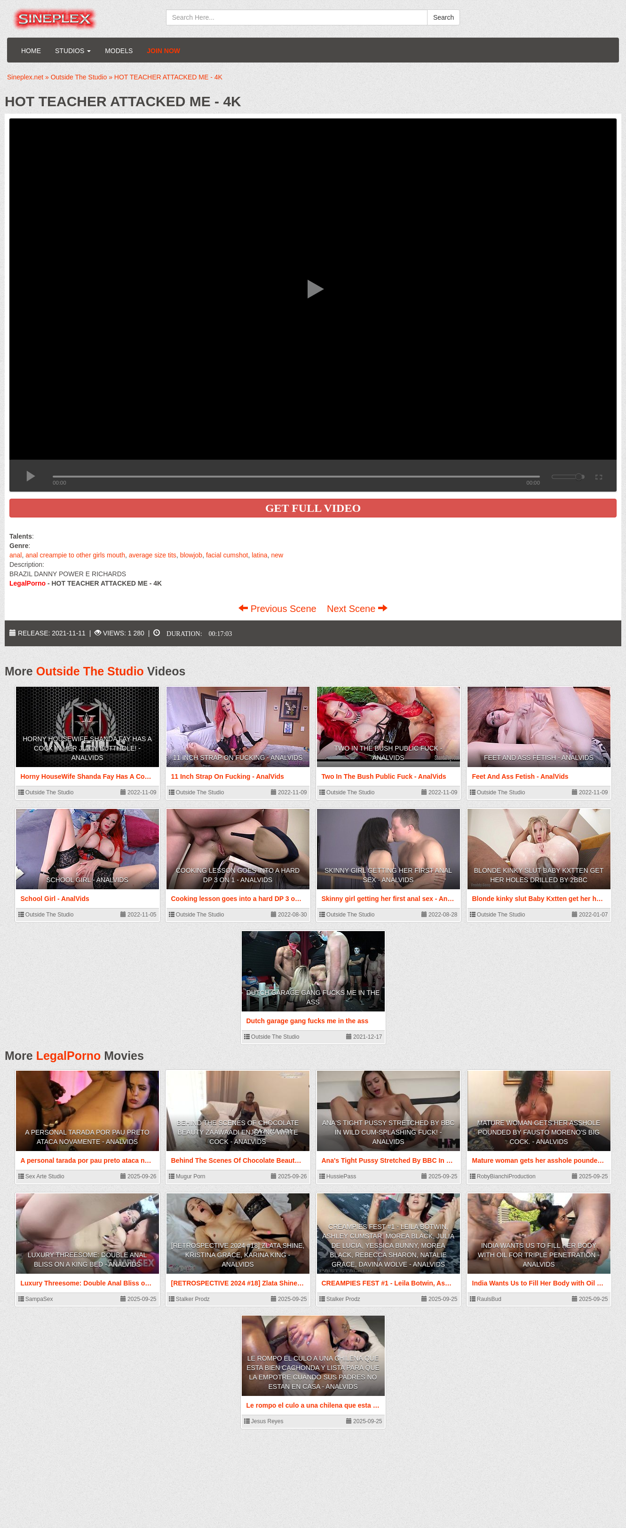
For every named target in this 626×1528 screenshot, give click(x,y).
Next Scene (357, 608)
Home (31, 51)
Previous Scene (278, 608)
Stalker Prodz (189, 1299)
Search (443, 17)
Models (119, 51)
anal (15, 555)
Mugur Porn (187, 1176)
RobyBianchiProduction (503, 1176)
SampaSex (35, 1299)
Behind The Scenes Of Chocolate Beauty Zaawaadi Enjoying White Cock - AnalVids (238, 1132)
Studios (73, 51)
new (277, 555)
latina (259, 555)
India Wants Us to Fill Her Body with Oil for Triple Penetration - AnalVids (539, 1255)
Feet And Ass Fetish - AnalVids (539, 757)
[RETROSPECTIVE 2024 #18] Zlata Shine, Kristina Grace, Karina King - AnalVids (237, 1255)
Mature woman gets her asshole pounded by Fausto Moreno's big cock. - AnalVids (539, 1132)
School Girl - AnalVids (87, 880)
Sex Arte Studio (41, 1176)
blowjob (191, 555)
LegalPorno (68, 1055)
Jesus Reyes (264, 1421)
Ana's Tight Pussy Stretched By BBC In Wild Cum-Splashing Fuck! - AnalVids (388, 1132)
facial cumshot (227, 555)
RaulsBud (485, 1299)
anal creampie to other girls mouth (75, 555)
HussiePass (338, 1176)
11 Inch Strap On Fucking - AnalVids (238, 757)
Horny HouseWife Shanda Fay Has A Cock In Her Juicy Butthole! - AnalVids (87, 748)
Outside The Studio (90, 671)
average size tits (152, 555)
